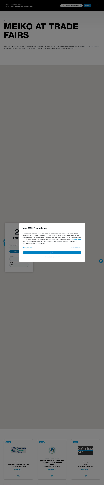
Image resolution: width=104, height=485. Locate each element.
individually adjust (76, 239)
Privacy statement (28, 247)
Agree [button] (51, 252)
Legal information (76, 247)
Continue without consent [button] (52, 257)
